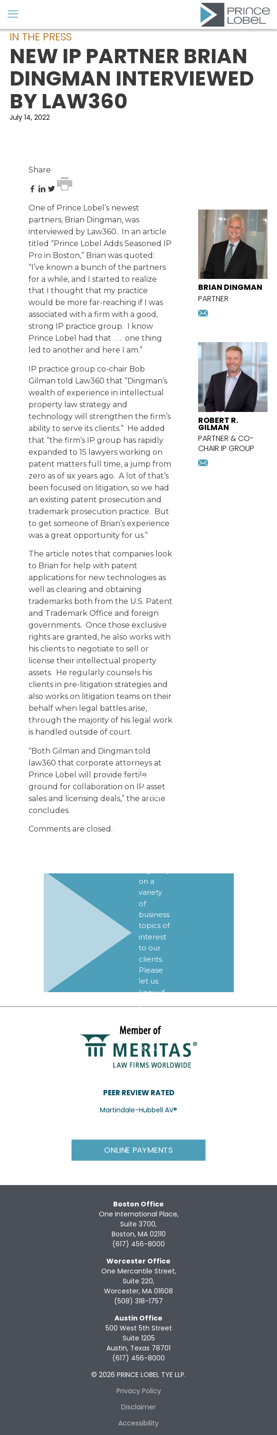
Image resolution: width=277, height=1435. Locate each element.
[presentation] (232, 276)
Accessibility (138, 1423)
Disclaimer (138, 1407)
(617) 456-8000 (138, 1244)
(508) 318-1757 (138, 1301)
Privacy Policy (138, 1391)
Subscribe (159, 1086)
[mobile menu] (13, 14)
